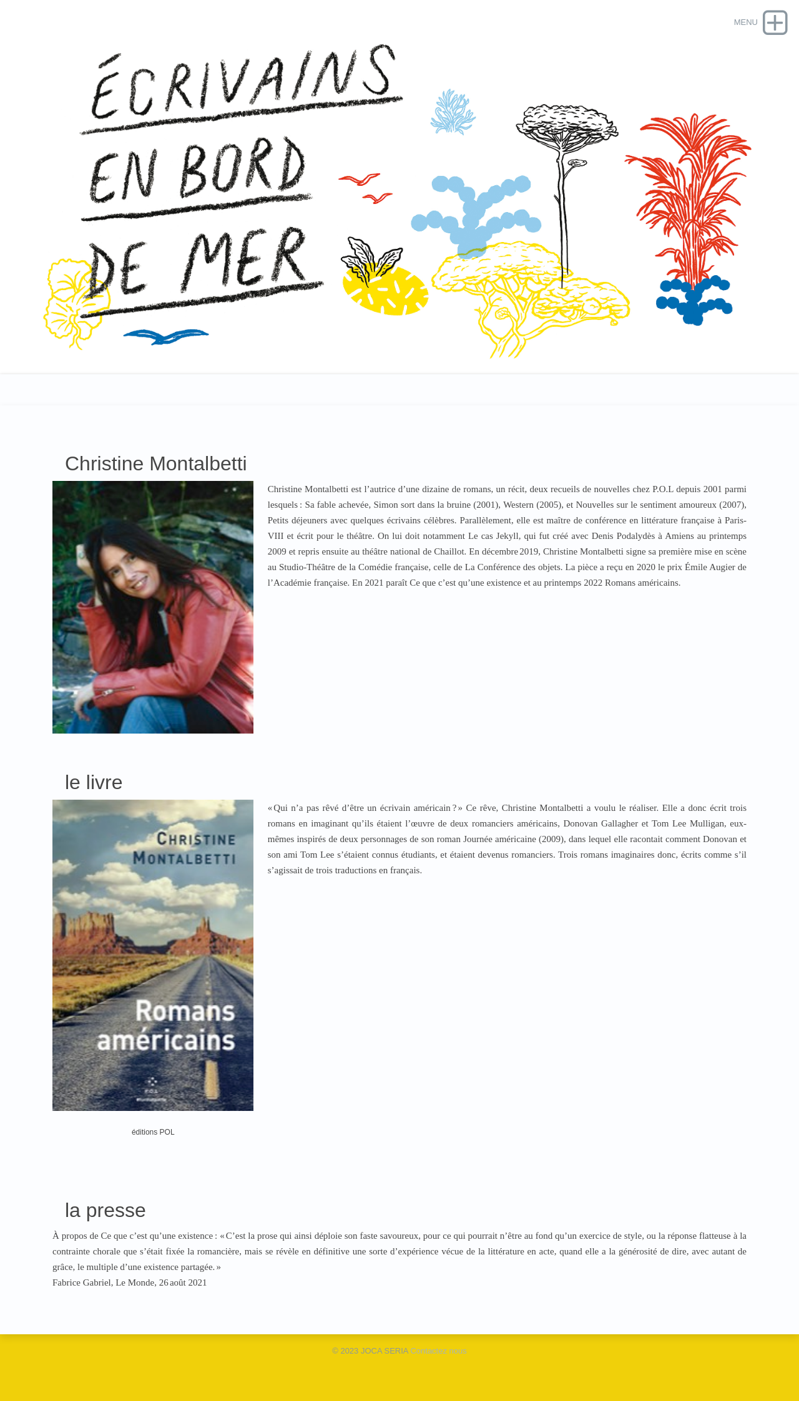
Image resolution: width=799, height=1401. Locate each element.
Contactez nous (438, 1350)
